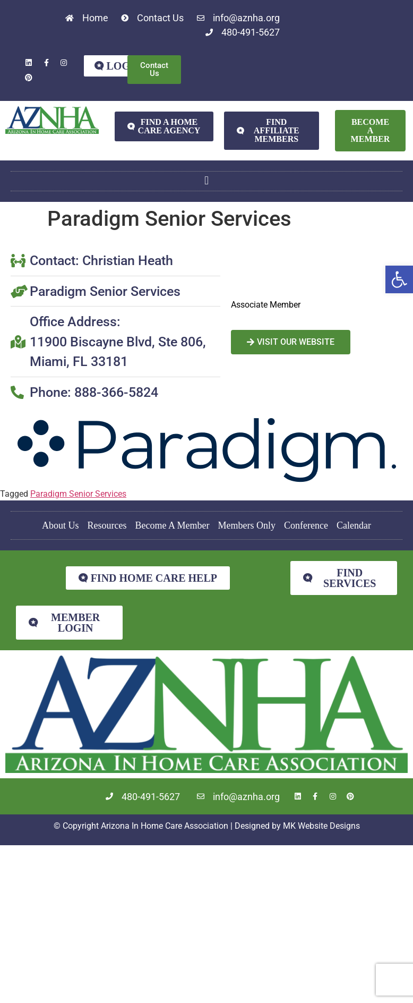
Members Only (247, 525)
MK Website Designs (321, 826)
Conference (306, 525)
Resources (107, 525)
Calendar (354, 525)
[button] (399, 279)
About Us (60, 525)
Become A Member (172, 525)
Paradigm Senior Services (78, 494)
